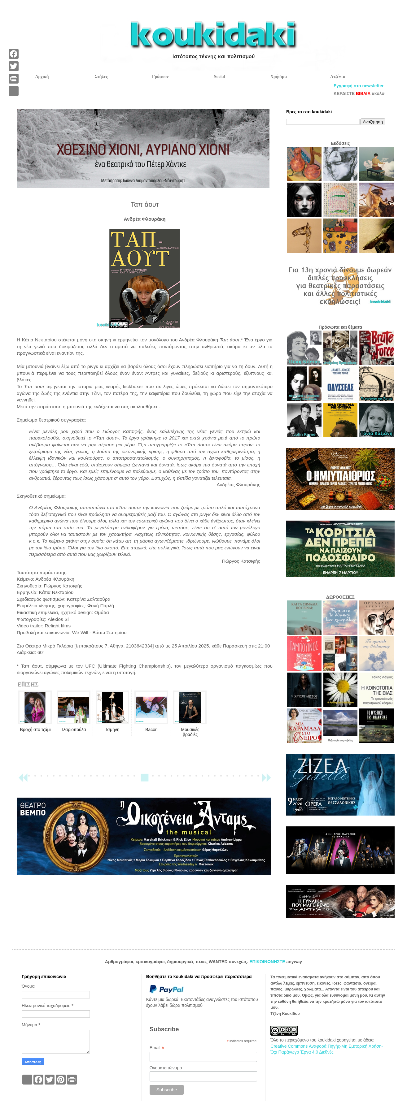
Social (219, 76)
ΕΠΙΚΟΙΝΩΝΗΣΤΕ (267, 961)
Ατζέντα (337, 76)
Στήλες (101, 76)
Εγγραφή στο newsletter (377, 85)
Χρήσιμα (278, 76)
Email (157, 1048)
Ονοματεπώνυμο (166, 1067)
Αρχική (42, 76)
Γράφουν (160, 76)
